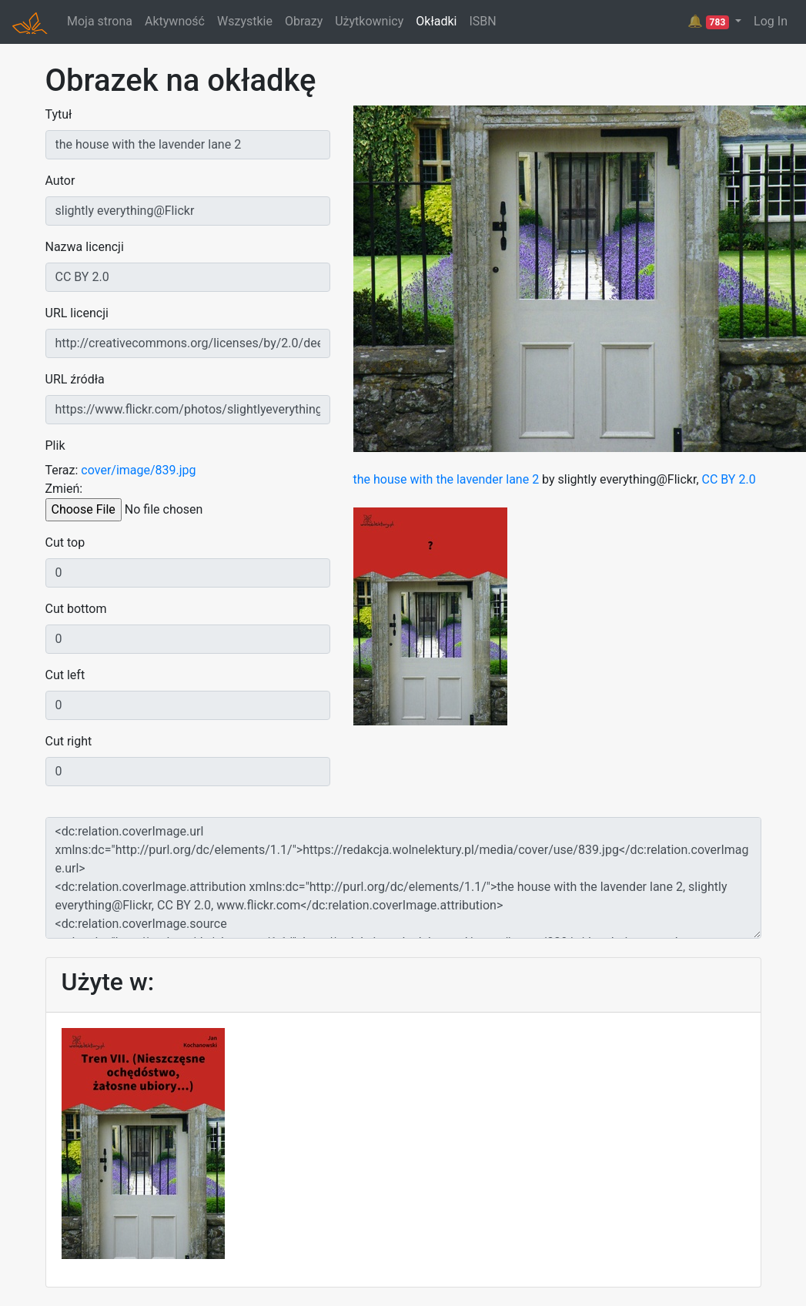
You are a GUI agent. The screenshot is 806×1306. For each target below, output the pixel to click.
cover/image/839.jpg (138, 470)
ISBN (482, 21)
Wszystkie (245, 21)
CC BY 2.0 (729, 479)
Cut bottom (76, 608)
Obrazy (304, 21)
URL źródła (75, 379)
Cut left (65, 675)
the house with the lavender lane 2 (446, 479)
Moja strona (99, 21)
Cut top (65, 542)
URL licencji (77, 313)
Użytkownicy (369, 21)
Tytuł (58, 114)
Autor (60, 180)
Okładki (436, 21)
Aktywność (175, 21)
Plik (55, 445)
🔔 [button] (709, 21)
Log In (771, 21)
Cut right (68, 741)
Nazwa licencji (84, 246)
